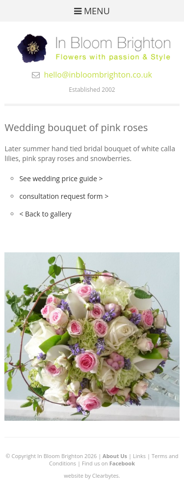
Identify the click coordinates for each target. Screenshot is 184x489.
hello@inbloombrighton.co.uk (98, 74)
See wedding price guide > (61, 178)
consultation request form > (63, 196)
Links (139, 456)
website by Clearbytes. (92, 475)
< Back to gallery (45, 213)
